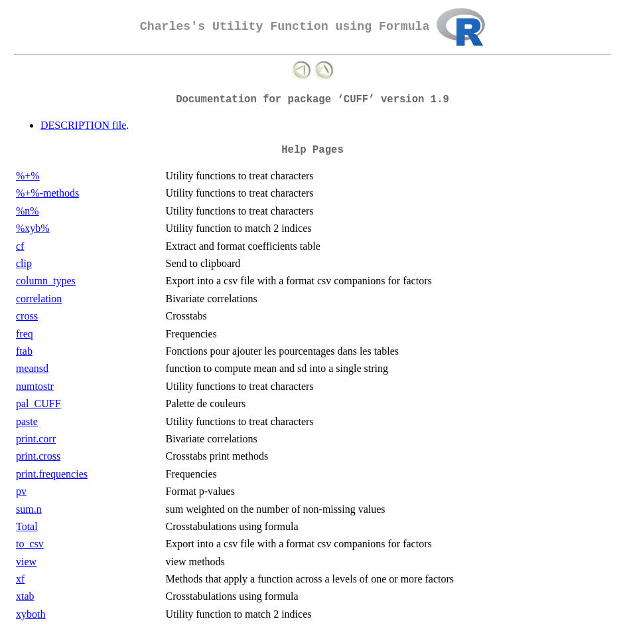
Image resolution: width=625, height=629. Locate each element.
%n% (27, 211)
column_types (46, 280)
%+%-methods (47, 193)
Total (27, 526)
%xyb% (33, 228)
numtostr (35, 386)
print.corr (36, 438)
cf (20, 246)
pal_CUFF (38, 403)
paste (27, 421)
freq (24, 333)
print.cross (38, 456)
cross (27, 315)
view (26, 561)
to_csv (30, 543)
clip (24, 263)
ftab (24, 351)
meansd (32, 368)
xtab (25, 596)
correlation (39, 298)
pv (21, 491)
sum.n (29, 509)
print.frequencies (52, 474)
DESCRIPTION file (83, 125)
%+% (28, 175)
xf (20, 578)
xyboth (30, 614)
